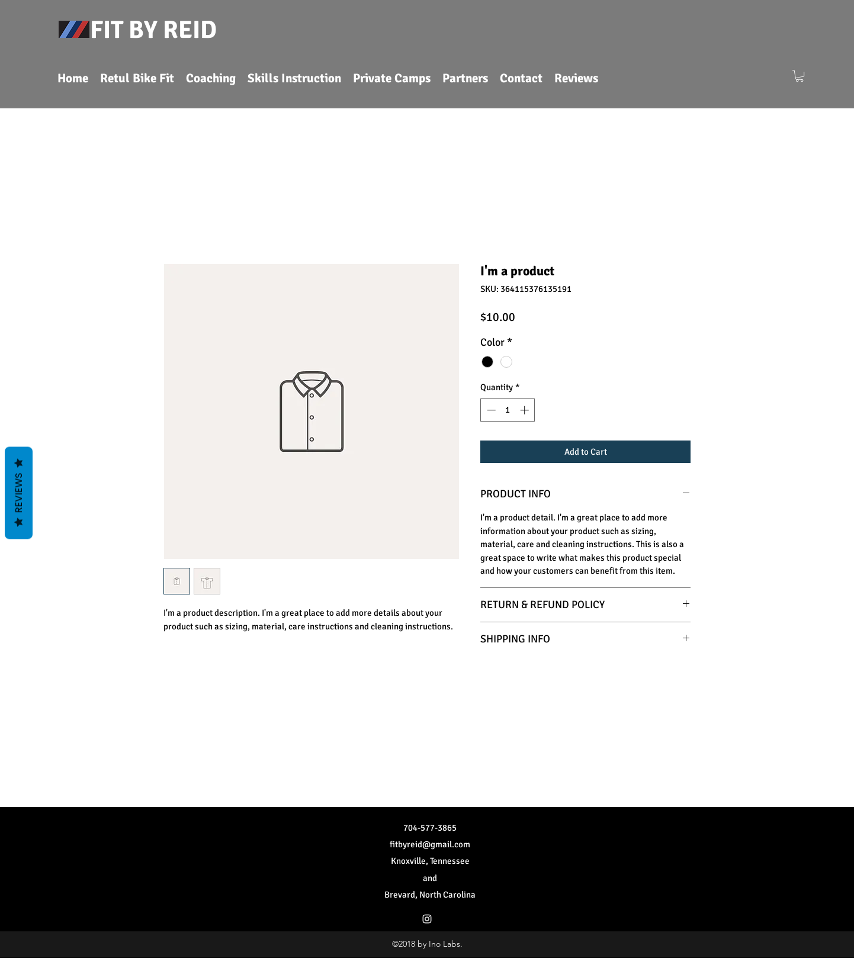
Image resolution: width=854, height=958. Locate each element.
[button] (799, 76)
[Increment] (526, 410)
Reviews (18, 493)
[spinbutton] (508, 410)
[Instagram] (427, 919)
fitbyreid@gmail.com (430, 844)
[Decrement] (490, 410)
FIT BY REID (153, 30)
